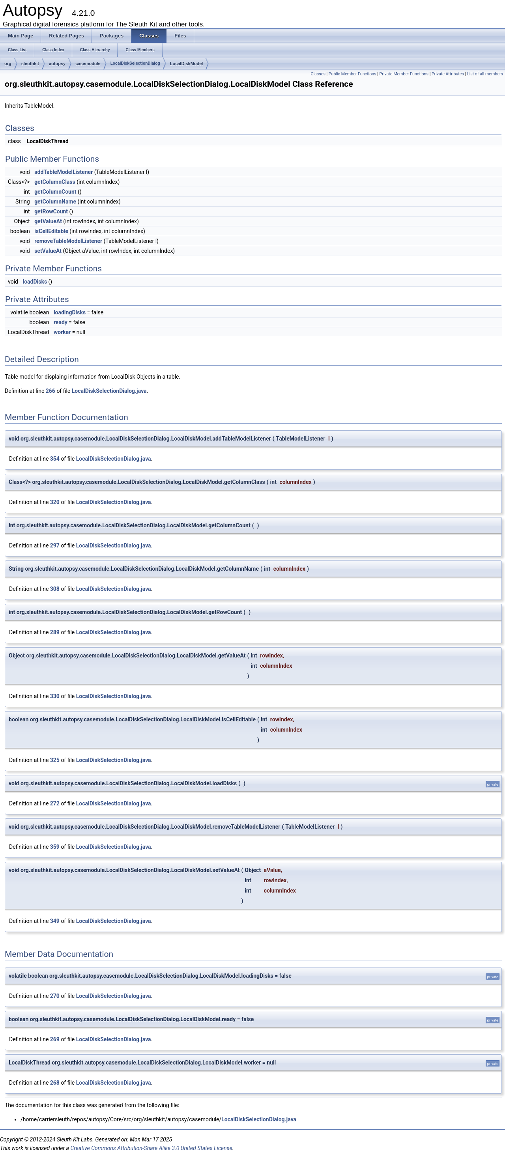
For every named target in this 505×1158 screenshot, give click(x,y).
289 (55, 632)
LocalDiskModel (186, 63)
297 (55, 545)
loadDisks (34, 281)
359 (55, 847)
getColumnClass (54, 182)
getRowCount (51, 211)
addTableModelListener (63, 172)
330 (55, 696)
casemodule (88, 63)
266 (50, 391)
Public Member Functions (352, 74)
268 (55, 1083)
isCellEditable (51, 231)
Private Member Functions (404, 74)
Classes (317, 74)
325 (55, 760)
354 (55, 459)
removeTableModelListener (68, 241)
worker (62, 332)
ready (60, 322)
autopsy (57, 63)
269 (55, 1039)
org (7, 63)
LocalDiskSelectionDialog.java (109, 391)
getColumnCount (55, 192)
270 (55, 996)
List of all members (485, 74)
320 (55, 502)
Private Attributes (448, 74)
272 (55, 803)
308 (55, 589)
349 (55, 921)
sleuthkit (30, 63)
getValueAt (48, 221)
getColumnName (55, 201)
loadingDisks (70, 312)
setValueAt (48, 251)
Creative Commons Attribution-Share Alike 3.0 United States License (151, 1148)
